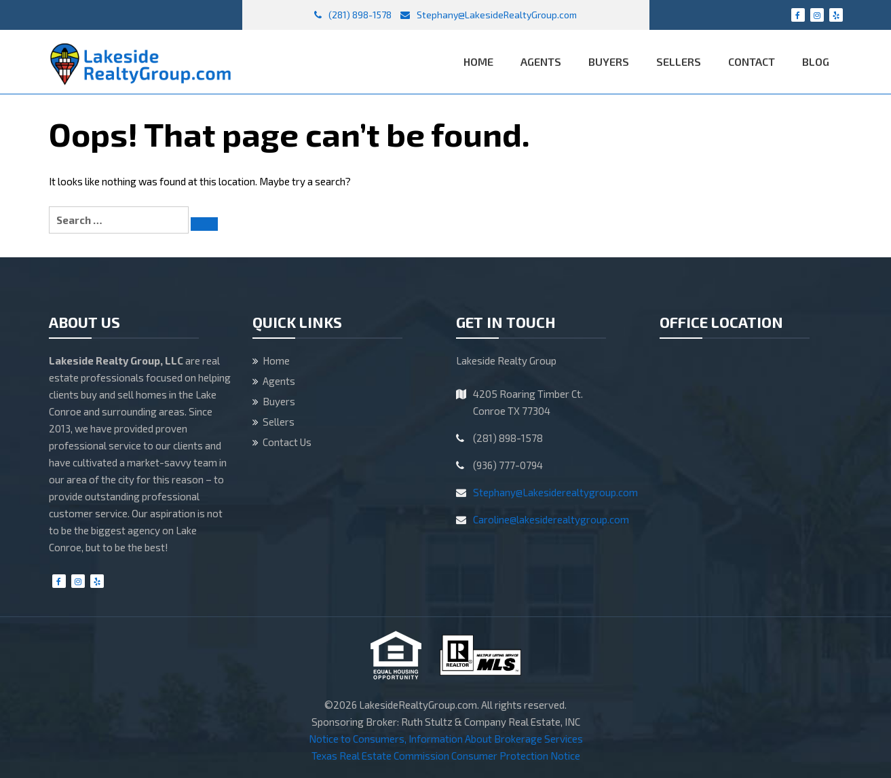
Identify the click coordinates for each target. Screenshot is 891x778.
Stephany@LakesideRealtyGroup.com (488, 14)
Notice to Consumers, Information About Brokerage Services (446, 739)
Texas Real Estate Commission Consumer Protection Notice (445, 755)
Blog (815, 61)
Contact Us (287, 442)
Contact (751, 61)
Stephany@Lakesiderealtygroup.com (555, 492)
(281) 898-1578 (353, 14)
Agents (540, 61)
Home (478, 61)
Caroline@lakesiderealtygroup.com (551, 519)
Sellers (678, 61)
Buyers (608, 61)
